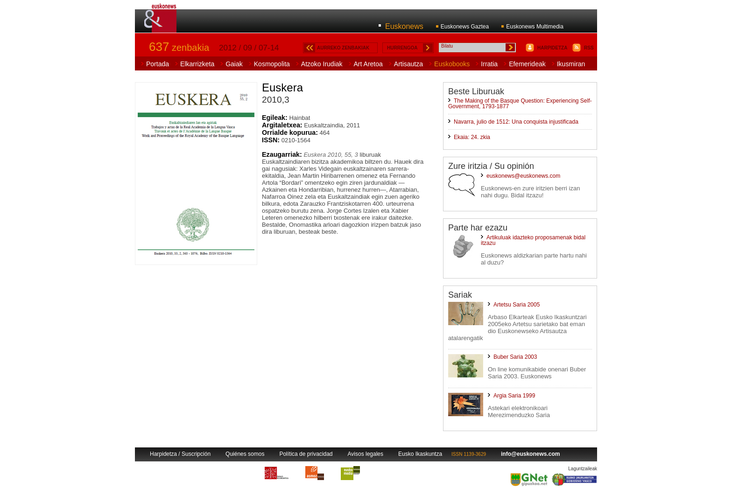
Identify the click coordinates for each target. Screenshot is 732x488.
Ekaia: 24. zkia (472, 137)
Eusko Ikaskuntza (420, 454)
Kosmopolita (272, 64)
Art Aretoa (368, 64)
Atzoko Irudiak (322, 64)
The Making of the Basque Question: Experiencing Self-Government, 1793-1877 (520, 104)
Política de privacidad (305, 454)
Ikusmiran (571, 64)
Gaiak (234, 64)
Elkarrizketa (197, 64)
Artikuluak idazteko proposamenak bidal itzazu (533, 240)
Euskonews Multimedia (534, 26)
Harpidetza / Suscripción (180, 454)
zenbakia (179, 47)
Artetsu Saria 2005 (516, 304)
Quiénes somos (244, 454)
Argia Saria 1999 (514, 395)
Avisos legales (366, 454)
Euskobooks (452, 64)
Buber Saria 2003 (515, 357)
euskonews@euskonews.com (523, 176)
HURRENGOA (402, 47)
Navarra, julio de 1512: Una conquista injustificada (516, 122)
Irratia (489, 64)
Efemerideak (527, 64)
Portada (157, 64)
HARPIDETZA (552, 47)
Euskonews (404, 26)
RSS (589, 47)
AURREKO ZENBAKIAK (343, 47)
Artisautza (408, 64)
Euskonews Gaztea (465, 26)
